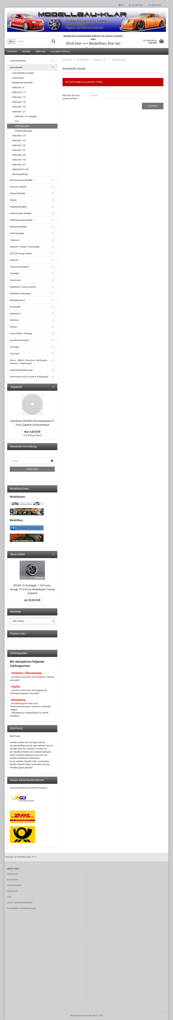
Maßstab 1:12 (19, 92)
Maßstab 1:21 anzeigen (26, 116)
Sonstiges (14, 347)
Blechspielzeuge (20, 174)
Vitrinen (13, 327)
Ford (17, 121)
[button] (121, 5)
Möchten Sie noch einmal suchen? (71, 97)
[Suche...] (11, 41)
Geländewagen (22, 126)
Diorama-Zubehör (18, 186)
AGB (9, 896)
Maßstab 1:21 (19, 111)
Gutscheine (15, 280)
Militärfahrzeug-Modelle (21, 220)
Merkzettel (155, 5)
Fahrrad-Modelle (17, 193)
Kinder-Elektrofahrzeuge (21, 370)
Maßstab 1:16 (19, 97)
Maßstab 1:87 (19, 164)
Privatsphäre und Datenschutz (21, 908)
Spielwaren (15, 313)
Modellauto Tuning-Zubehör (23, 287)
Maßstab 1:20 (19, 106)
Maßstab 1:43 (19, 155)
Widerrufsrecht (14, 885)
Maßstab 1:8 (18, 87)
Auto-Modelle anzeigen (23, 73)
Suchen (26, 51)
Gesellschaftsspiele (19, 340)
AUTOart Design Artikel (21, 253)
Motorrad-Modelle (18, 226)
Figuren (13, 200)
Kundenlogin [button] (136, 5)
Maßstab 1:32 (19, 150)
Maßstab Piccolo (20, 169)
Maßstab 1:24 (19, 135)
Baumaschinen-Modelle (21, 180)
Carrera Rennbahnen (19, 267)
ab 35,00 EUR (32, 600)
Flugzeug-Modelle (18, 206)
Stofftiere (14, 320)
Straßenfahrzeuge (23, 131)
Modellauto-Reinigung (20, 293)
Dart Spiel (14, 353)
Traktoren (14, 240)
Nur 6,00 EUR (32, 431)
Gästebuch (12, 891)
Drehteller (14, 273)
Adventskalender (18, 60)
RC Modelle (15, 307)
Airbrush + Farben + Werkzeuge (25, 246)
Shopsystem (76, 1015)
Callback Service (60, 51)
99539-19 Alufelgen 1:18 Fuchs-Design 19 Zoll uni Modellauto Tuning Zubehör (32, 589)
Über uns (40, 51)
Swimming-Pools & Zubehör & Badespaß (29, 376)
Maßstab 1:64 (19, 159)
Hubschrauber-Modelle (21, 213)
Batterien (14, 260)
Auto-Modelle (16, 67)
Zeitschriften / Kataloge (21, 333)
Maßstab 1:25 (19, 140)
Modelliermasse (17, 300)
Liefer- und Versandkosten (19, 902)
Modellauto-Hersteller (22, 82)
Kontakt (12, 51)
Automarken (18, 78)
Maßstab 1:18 (19, 102)
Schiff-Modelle (17, 233)
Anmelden (32, 469)
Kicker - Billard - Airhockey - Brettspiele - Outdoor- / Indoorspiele (29, 362)
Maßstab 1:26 (19, 145)
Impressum (12, 874)
